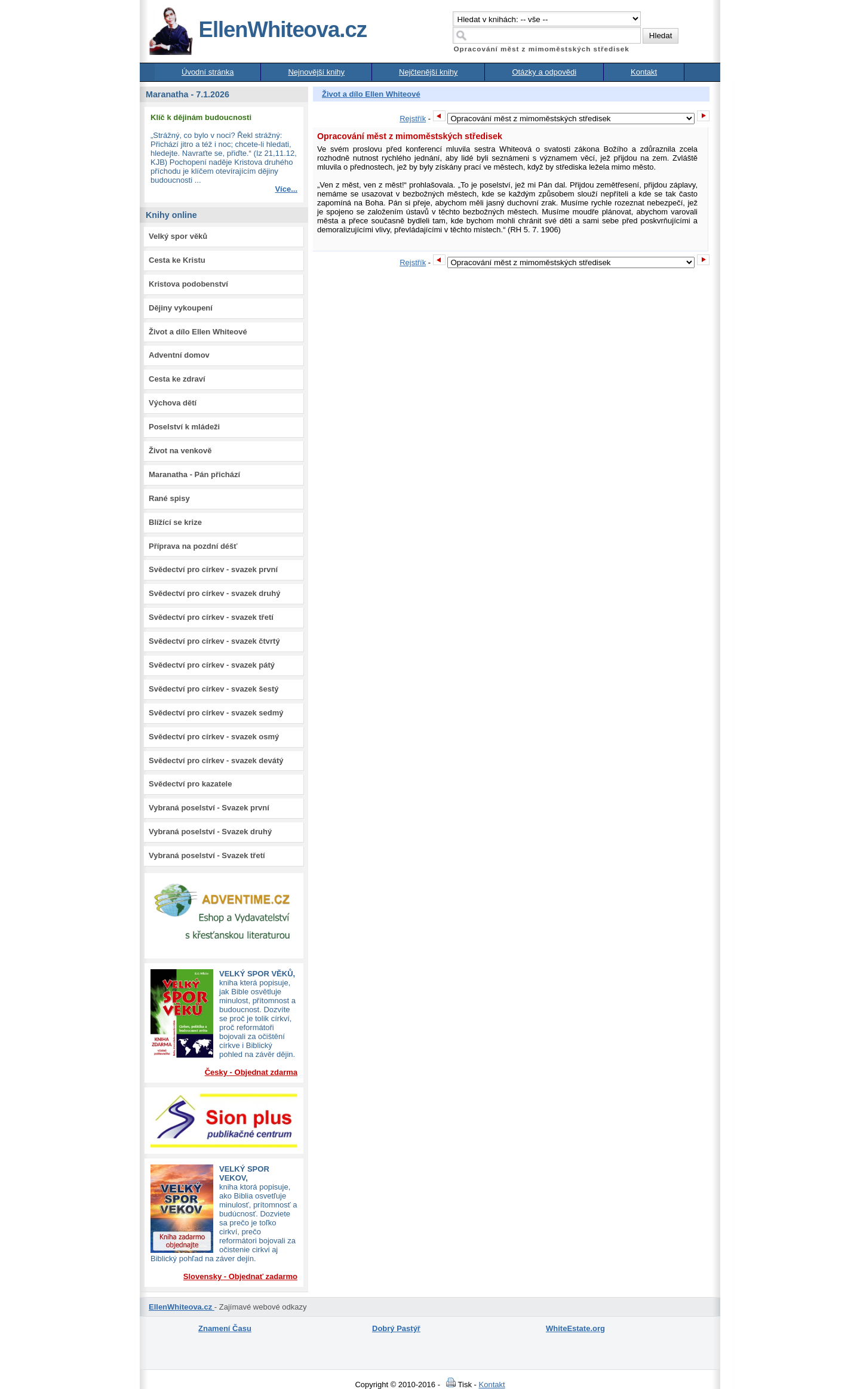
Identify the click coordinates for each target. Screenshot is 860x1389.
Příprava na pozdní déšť (193, 546)
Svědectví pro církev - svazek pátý (212, 664)
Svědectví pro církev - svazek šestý (214, 688)
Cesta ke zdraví (177, 378)
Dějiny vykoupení (181, 307)
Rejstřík (413, 118)
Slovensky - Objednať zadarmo (240, 1276)
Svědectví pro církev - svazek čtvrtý (214, 641)
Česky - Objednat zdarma (251, 1072)
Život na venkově (180, 450)
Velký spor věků (178, 236)
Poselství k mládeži (184, 426)
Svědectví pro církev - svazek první (213, 569)
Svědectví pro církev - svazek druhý (214, 593)
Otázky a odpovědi (544, 71)
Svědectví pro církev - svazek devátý (216, 760)
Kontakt (644, 71)
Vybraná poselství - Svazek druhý (210, 831)
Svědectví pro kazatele (190, 783)
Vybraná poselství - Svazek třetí (207, 855)
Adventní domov (179, 355)
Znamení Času (224, 1328)
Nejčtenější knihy (428, 71)
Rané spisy (169, 498)
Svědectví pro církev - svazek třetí (211, 617)
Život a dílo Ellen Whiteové (198, 331)
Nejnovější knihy (316, 71)
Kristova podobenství (188, 283)
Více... (286, 189)
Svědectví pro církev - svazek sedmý (216, 712)
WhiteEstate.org (575, 1328)
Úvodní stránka (208, 71)
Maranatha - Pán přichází (194, 474)
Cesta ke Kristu (177, 260)
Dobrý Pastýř (396, 1328)
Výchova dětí (172, 402)
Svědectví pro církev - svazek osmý (214, 736)
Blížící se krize (175, 522)
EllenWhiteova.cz (257, 29)
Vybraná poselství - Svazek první (209, 807)
